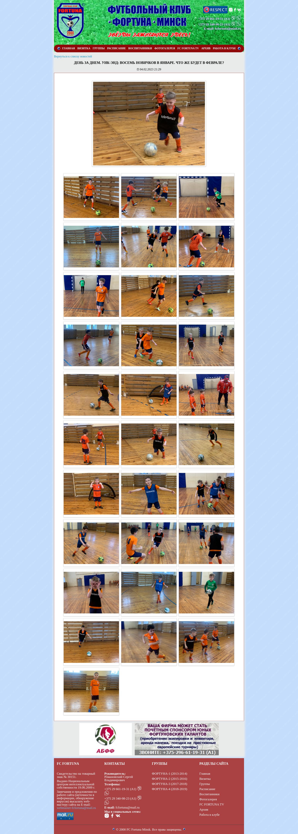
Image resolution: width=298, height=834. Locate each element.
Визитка (205, 779)
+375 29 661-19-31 (210, 19)
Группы (204, 784)
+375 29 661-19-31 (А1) (120, 789)
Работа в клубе (209, 815)
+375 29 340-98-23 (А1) (120, 798)
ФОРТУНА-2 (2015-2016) (169, 779)
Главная (204, 773)
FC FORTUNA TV (211, 804)
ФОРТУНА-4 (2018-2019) (169, 789)
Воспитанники (209, 794)
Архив (203, 809)
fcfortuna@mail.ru (128, 807)
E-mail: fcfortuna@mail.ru (222, 28)
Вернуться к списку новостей (73, 56)
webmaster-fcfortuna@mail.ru (76, 808)
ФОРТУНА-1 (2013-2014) (169, 773)
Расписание (207, 789)
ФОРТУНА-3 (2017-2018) (169, 784)
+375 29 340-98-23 (210, 24)
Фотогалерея (208, 799)
